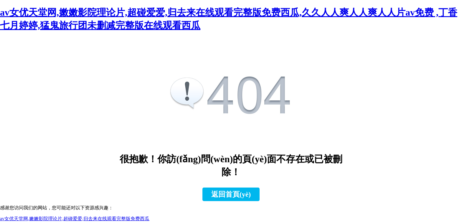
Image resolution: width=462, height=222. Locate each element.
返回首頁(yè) (231, 194)
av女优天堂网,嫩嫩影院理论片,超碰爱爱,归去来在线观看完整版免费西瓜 (74, 218)
